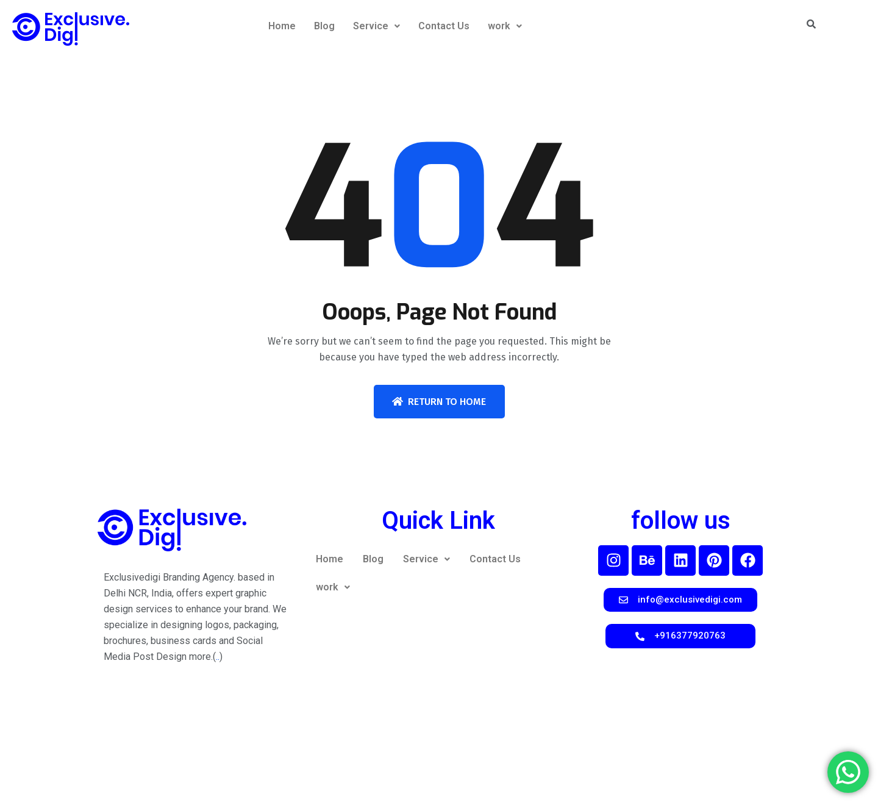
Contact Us (443, 26)
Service (376, 26)
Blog (324, 26)
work (505, 26)
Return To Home (439, 401)
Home (282, 26)
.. (218, 656)
